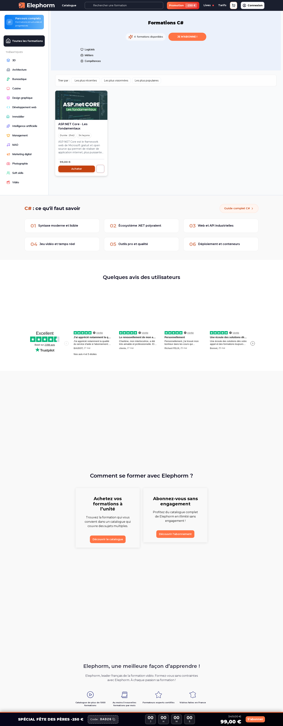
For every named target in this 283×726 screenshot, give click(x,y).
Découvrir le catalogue (108, 539)
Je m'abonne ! (187, 35)
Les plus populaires (146, 79)
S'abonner (250, 719)
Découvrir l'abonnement (175, 534)
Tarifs (222, 5)
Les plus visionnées (116, 79)
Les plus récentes (86, 79)
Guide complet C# (237, 208)
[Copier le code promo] (103, 719)
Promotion (183, 5)
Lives (209, 5)
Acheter (76, 167)
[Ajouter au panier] (100, 167)
